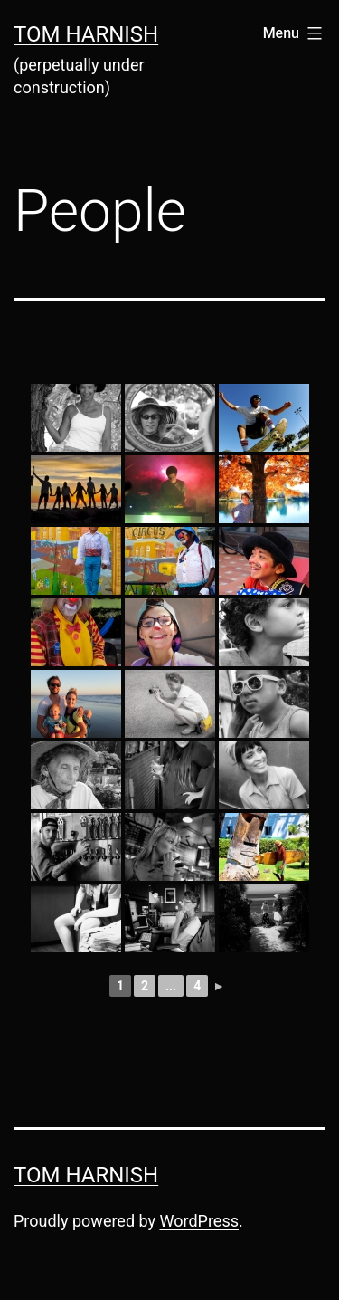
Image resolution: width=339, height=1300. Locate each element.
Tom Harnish (86, 34)
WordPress (199, 1220)
